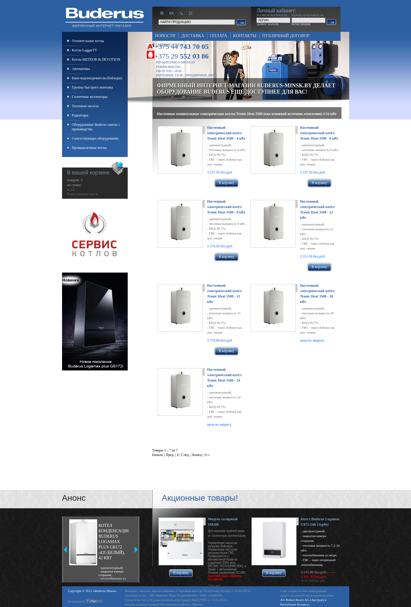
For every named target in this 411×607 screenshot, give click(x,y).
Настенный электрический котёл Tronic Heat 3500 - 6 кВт (319, 132)
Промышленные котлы (89, 148)
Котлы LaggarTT (84, 50)
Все (207, 455)
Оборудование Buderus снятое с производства (96, 126)
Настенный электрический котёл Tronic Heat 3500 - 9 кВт (226, 206)
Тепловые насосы (85, 106)
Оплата (218, 36)
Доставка (192, 36)
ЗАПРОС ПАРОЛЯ (268, 24)
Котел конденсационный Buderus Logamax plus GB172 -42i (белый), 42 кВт (114, 541)
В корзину (226, 183)
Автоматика (81, 69)
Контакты (244, 36)
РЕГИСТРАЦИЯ (301, 24)
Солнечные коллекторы (90, 97)
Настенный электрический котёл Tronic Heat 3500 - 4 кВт (226, 132)
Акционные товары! (200, 498)
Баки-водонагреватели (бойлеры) (97, 78)
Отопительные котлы (88, 41)
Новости (165, 36)
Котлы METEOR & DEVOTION (96, 59)
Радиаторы (80, 115)
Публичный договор (285, 36)
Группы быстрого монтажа (92, 87)
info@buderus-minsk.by (175, 62)
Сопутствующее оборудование (95, 138)
